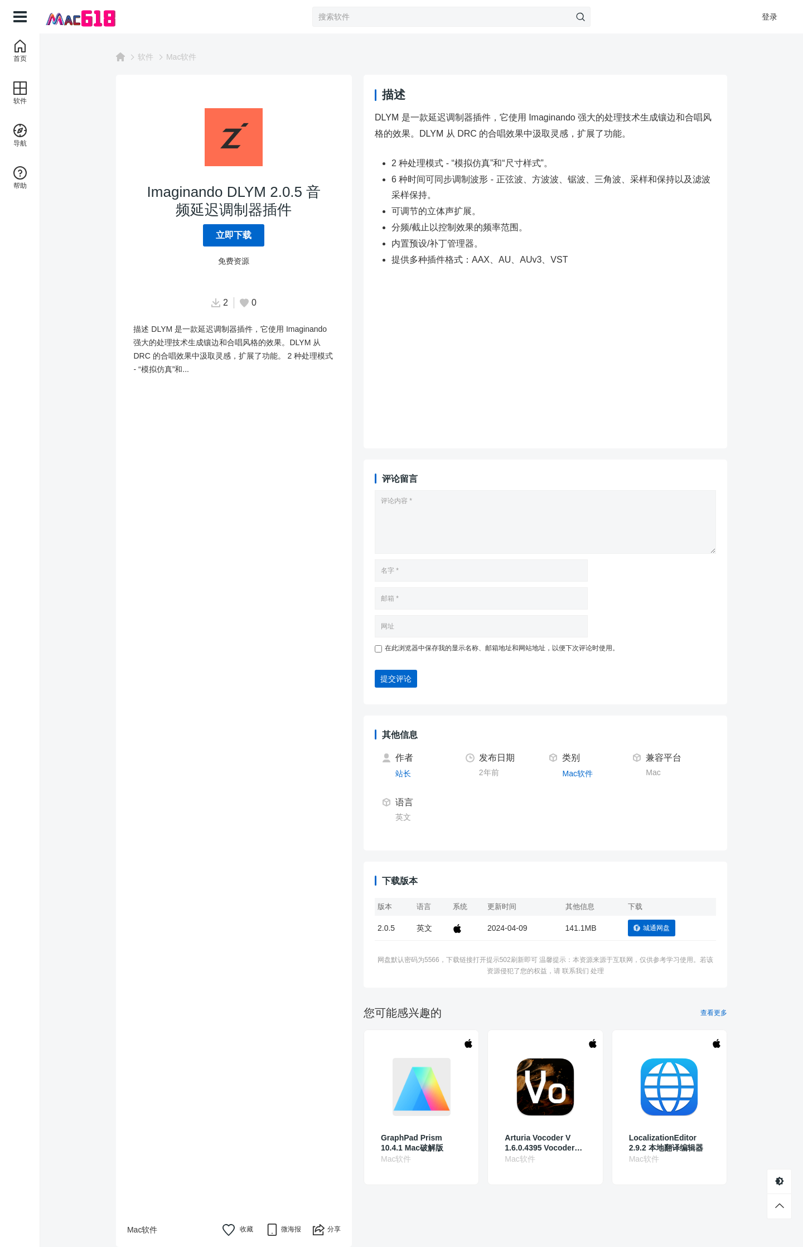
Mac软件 (181, 56)
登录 (769, 16)
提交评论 (396, 678)
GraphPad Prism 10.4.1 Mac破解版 (412, 1142)
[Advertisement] (574, 359)
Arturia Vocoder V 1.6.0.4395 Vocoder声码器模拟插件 (543, 1143)
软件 (145, 56)
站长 (403, 773)
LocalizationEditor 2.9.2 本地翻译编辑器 (666, 1142)
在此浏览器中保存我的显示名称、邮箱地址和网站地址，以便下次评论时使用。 (502, 648)
